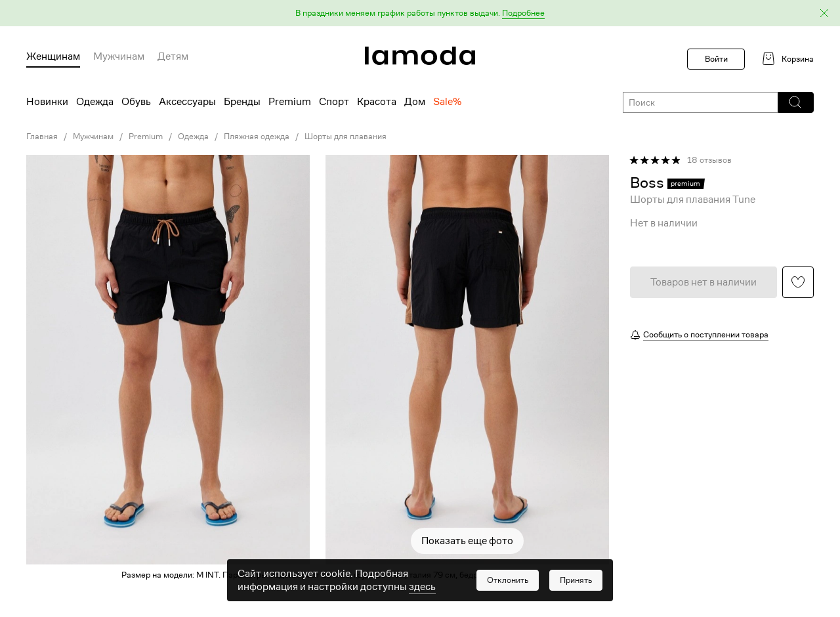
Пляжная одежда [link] (256, 136)
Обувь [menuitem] (136, 101)
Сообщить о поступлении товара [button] (705, 334)
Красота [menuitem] (376, 101)
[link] (420, 56)
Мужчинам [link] (93, 136)
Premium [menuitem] (289, 101)
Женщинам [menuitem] (53, 56)
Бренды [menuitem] (242, 101)
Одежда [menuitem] (95, 101)
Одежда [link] (193, 136)
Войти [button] (716, 58)
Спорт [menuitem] (334, 101)
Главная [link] (42, 136)
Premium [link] (146, 136)
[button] (420, 13)
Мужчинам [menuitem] (118, 56)
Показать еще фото (467, 540)
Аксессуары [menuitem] (187, 101)
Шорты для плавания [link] (345, 136)
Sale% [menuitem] (447, 101)
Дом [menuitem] (414, 101)
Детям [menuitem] (173, 56)
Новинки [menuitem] (47, 101)
